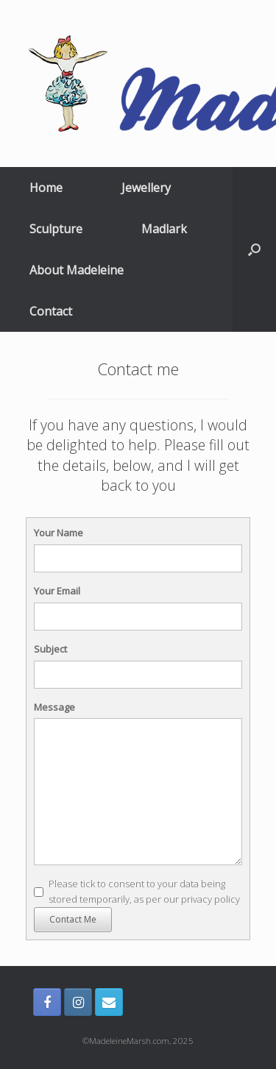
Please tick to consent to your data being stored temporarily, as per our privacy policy (144, 891)
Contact (50, 311)
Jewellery (146, 188)
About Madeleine (76, 270)
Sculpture (55, 229)
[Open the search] (254, 249)
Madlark (164, 229)
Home (46, 188)
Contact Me (72, 919)
